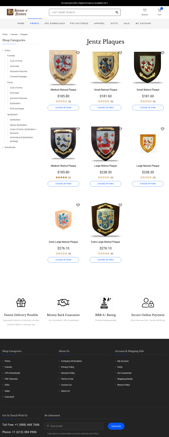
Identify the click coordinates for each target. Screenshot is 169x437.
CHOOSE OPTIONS (63, 108)
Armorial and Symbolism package (21, 139)
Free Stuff (9, 397)
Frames (8, 367)
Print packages (17, 108)
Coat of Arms (16, 61)
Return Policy (123, 385)
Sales (7, 391)
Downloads (10, 147)
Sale (127, 23)
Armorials (14, 66)
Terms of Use (67, 379)
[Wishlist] (78, 53)
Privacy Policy (67, 367)
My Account (143, 23)
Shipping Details (125, 379)
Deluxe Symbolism (18, 125)
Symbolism (15, 103)
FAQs (119, 367)
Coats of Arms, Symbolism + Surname (23, 131)
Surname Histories (18, 71)
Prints (34, 23)
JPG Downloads (54, 23)
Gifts (114, 23)
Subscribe (116, 426)
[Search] (117, 12)
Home (21, 23)
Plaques (24, 34)
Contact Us (66, 385)
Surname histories (18, 98)
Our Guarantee (124, 373)
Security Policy (68, 373)
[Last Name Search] (85, 12)
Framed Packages (18, 76)
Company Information (71, 361)
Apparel (99, 23)
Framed (14, 34)
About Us (65, 391)
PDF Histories (79, 23)
